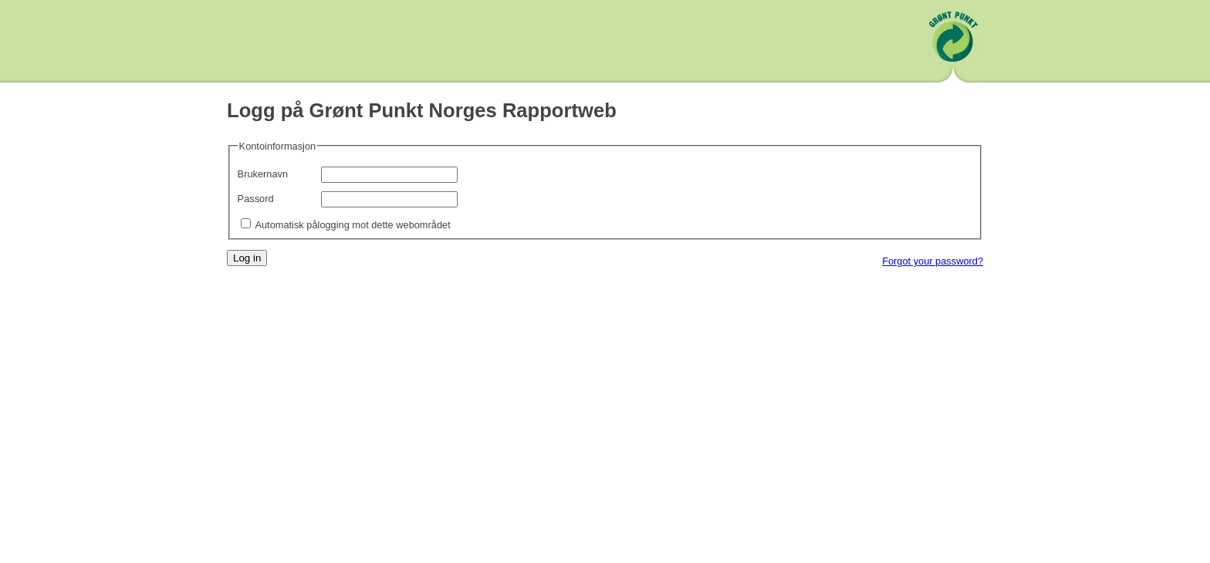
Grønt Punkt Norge (953, 43)
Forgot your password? (932, 261)
